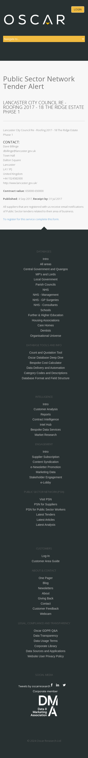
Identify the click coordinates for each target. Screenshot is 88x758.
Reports (46, 414)
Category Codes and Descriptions (45, 373)
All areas (45, 264)
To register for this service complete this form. (31, 219)
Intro (45, 259)
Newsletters (45, 588)
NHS (46, 289)
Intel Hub (45, 424)
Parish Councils (46, 284)
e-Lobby (45, 482)
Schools (46, 310)
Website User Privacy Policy (46, 656)
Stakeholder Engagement (45, 477)
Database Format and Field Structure (45, 378)
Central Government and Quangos (45, 269)
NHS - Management (46, 294)
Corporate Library (45, 646)
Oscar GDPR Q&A (46, 630)
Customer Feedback (46, 608)
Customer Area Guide (46, 561)
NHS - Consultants (46, 305)
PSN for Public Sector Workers (45, 509)
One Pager (46, 578)
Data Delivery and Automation (46, 367)
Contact (46, 603)
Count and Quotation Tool (45, 352)
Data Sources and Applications (45, 651)
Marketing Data (45, 472)
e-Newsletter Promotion (45, 467)
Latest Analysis (45, 524)
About (45, 593)
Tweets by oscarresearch (34, 686)
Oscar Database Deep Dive (45, 357)
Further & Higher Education (45, 315)
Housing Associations (45, 320)
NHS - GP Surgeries (46, 300)
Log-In (46, 556)
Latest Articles (46, 519)
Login (78, 9)
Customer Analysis (46, 409)
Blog (45, 583)
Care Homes (45, 325)
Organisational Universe (45, 335)
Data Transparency (45, 635)
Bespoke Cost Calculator (45, 362)
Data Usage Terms (46, 640)
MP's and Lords (46, 274)
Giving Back (45, 598)
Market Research (46, 434)
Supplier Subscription (45, 457)
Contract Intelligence (46, 419)
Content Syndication (46, 461)
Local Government (45, 279)
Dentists (45, 330)
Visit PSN (46, 499)
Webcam (45, 613)
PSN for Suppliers (45, 504)
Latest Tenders (45, 514)
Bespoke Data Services (46, 429)
